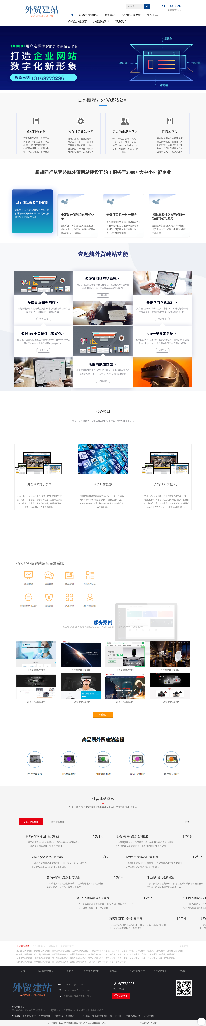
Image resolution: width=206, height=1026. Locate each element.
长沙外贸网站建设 (131, 954)
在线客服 (120, 996)
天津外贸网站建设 (42, 951)
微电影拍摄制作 (99, 1016)
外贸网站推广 (67, 946)
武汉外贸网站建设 (114, 954)
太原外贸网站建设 (80, 951)
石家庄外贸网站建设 (61, 951)
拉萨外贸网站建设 (24, 962)
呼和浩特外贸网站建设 (100, 951)
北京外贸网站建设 (24, 951)
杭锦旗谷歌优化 (131, 15)
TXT (104, 1023)
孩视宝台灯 (148, 1016)
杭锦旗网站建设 (88, 15)
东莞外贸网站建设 (78, 958)
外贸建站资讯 (101, 21)
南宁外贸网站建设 (96, 958)
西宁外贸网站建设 (60, 962)
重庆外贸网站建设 (131, 958)
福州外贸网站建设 (78, 954)
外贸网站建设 (22, 946)
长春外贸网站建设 (137, 951)
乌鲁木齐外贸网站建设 (98, 962)
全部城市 (183, 946)
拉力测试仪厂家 (133, 1016)
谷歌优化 (53, 946)
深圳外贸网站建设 (24, 958)
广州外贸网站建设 (149, 954)
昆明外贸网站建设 (167, 958)
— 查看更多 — (103, 717)
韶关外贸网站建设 (167, 954)
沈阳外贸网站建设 (119, 951)
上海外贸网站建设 (175, 951)
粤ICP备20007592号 (149, 1023)
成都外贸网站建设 (149, 958)
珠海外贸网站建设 (42, 958)
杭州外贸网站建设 (42, 954)
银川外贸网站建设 (78, 962)
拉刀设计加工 (116, 1016)
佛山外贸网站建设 (60, 958)
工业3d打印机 (83, 1016)
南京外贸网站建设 (24, 954)
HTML (97, 1023)
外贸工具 (152, 15)
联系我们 (120, 21)
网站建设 (69, 1016)
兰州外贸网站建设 (42, 962)
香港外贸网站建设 (118, 962)
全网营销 (58, 1016)
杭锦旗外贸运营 (77, 21)
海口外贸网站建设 (114, 958)
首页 (70, 15)
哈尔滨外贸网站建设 (156, 951)
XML (90, 1023)
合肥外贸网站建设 (60, 954)
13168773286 (173, 6)
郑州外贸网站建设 (96, 954)
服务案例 (110, 15)
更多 (187, 821)
